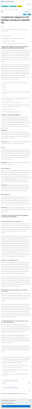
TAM (19, 122)
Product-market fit (13, 6)
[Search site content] (1, 4)
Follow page (27, 11)
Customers (20, 6)
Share (28, 14)
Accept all (4, 406)
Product (2, 9)
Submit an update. (24, 393)
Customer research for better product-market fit (11, 9)
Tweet (24, 14)
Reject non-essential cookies (8, 403)
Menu (29, 4)
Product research (5, 6)
